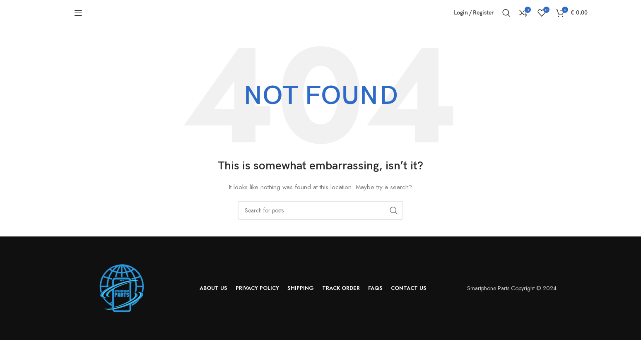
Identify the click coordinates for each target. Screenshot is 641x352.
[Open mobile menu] (78, 18)
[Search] (506, 18)
